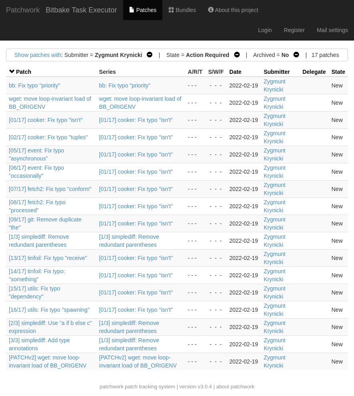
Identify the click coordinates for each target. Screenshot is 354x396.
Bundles (182, 10)
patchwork (111, 387)
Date (235, 72)
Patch (23, 72)
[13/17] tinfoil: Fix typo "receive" (48, 258)
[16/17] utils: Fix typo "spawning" (49, 310)
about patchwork (235, 387)
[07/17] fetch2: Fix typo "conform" (50, 189)
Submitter (277, 72)
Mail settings (332, 30)
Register (294, 30)
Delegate (314, 72)
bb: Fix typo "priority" (34, 85)
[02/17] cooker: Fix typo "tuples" (48, 137)
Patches (142, 10)
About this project (233, 10)
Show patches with (37, 55)
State (338, 72)
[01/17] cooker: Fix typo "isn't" (46, 120)
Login (265, 30)
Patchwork (23, 10)
